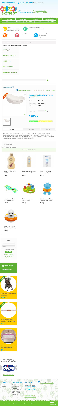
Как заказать (22, 19)
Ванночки (32, 42)
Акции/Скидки (10, 55)
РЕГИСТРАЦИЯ (9, 256)
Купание (26, 42)
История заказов (16, 392)
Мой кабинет (50, 21)
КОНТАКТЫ (28, 382)
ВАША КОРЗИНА (8, 266)
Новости (18, 21)
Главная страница (7, 42)
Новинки (7, 61)
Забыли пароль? (8, 254)
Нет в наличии (33, 121)
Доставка (35, 19)
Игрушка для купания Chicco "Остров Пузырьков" (27, 200)
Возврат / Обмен (16, 389)
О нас (3, 385)
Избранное (15, 394)
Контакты (29, 21)
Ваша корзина (16, 391)
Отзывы (40, 21)
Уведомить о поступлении (45, 121)
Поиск (7, 21)
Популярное (9, 67)
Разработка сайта (53, 404)
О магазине (9, 19)
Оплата (14, 385)
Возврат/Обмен (49, 19)
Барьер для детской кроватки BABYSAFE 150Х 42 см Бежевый (8, 347)
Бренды (7, 50)
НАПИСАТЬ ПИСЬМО (30, 397)
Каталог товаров (17, 42)
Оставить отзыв (50, 90)
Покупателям (17, 382)
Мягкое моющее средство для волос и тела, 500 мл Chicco (29, 173)
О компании (6, 382)
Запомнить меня (9, 249)
